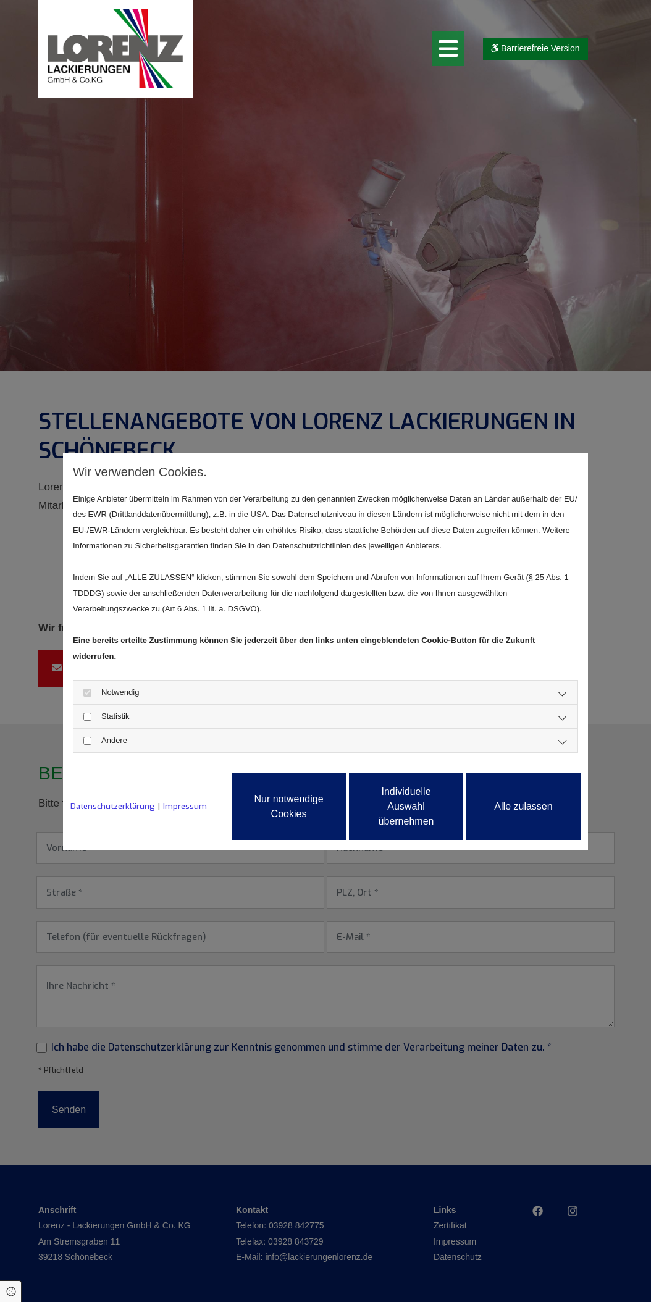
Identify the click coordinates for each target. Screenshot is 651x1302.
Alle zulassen (523, 806)
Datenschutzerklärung (112, 806)
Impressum (185, 806)
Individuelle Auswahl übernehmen (406, 806)
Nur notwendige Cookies (288, 806)
